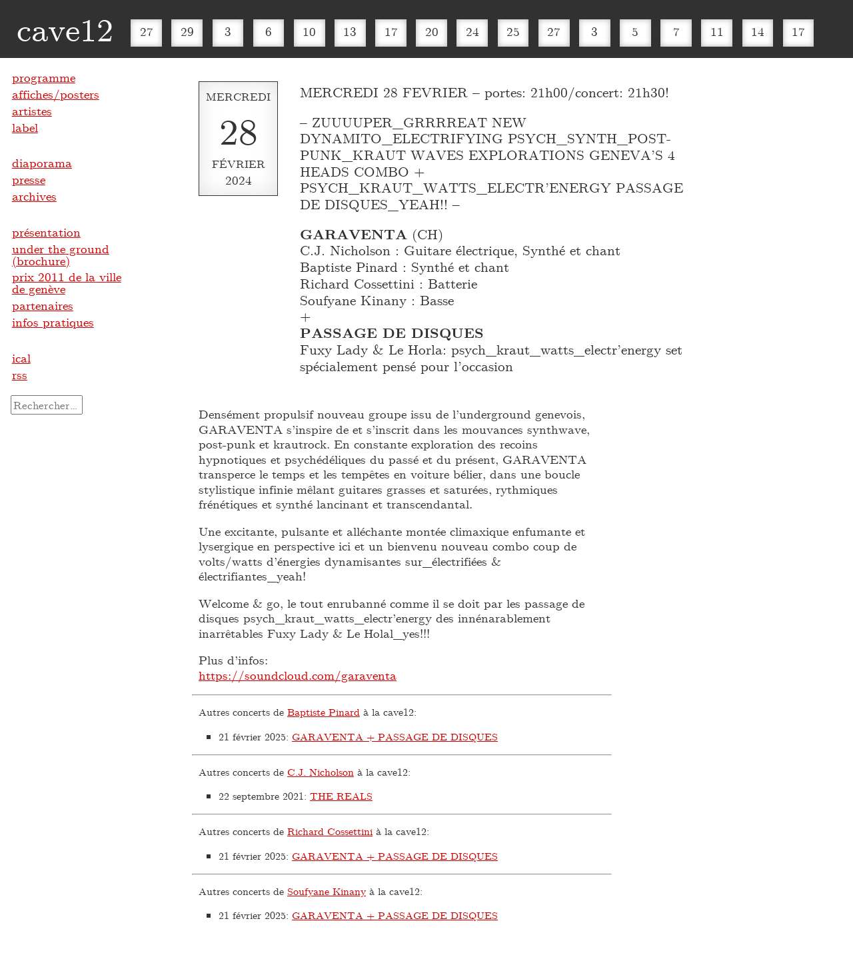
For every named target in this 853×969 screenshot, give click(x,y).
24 (472, 31)
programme (43, 77)
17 (391, 31)
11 (717, 31)
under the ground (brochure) (60, 254)
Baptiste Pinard (323, 711)
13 (350, 31)
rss (19, 374)
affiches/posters (55, 94)
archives (34, 196)
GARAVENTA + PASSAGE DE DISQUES (395, 736)
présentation (46, 232)
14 (757, 31)
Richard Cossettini (330, 831)
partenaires (42, 305)
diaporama (42, 162)
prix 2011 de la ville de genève (66, 282)
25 (513, 31)
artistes (32, 110)
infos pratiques (53, 322)
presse (28, 179)
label (25, 127)
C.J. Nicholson (320, 771)
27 (146, 31)
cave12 (65, 28)
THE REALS (341, 795)
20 (431, 31)
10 (309, 31)
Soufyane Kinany (326, 891)
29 (187, 31)
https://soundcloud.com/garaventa (298, 675)
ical (21, 358)
